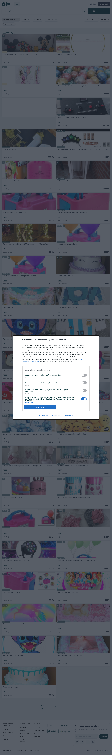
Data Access (56, 415)
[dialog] (56, 378)
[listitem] (56, 370)
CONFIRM (40, 407)
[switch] (84, 375)
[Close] (95, 340)
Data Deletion (43, 415)
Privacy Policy (68, 415)
